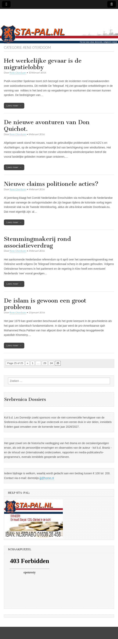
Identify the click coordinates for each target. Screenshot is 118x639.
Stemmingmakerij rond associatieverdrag (37, 242)
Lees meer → (14, 105)
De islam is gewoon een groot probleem (45, 304)
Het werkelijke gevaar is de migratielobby (43, 64)
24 (51, 363)
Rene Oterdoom (18, 72)
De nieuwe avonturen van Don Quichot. (47, 125)
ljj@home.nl (47, 478)
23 (44, 363)
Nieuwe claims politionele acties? (51, 183)
